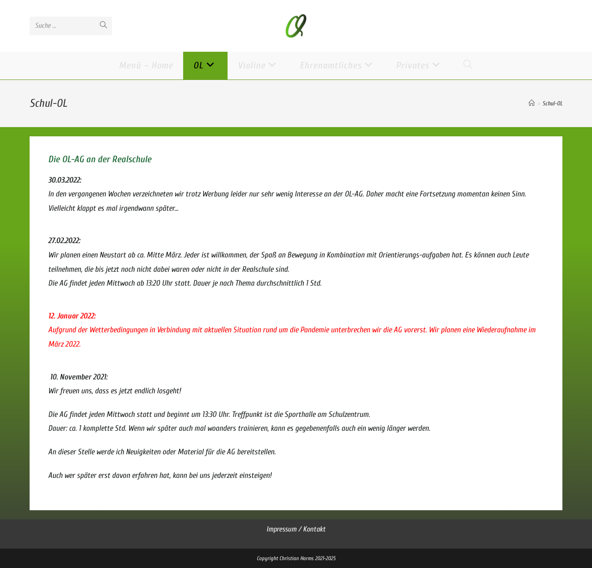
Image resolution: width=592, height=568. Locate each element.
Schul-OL (552, 103)
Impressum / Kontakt (296, 529)
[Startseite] (532, 103)
